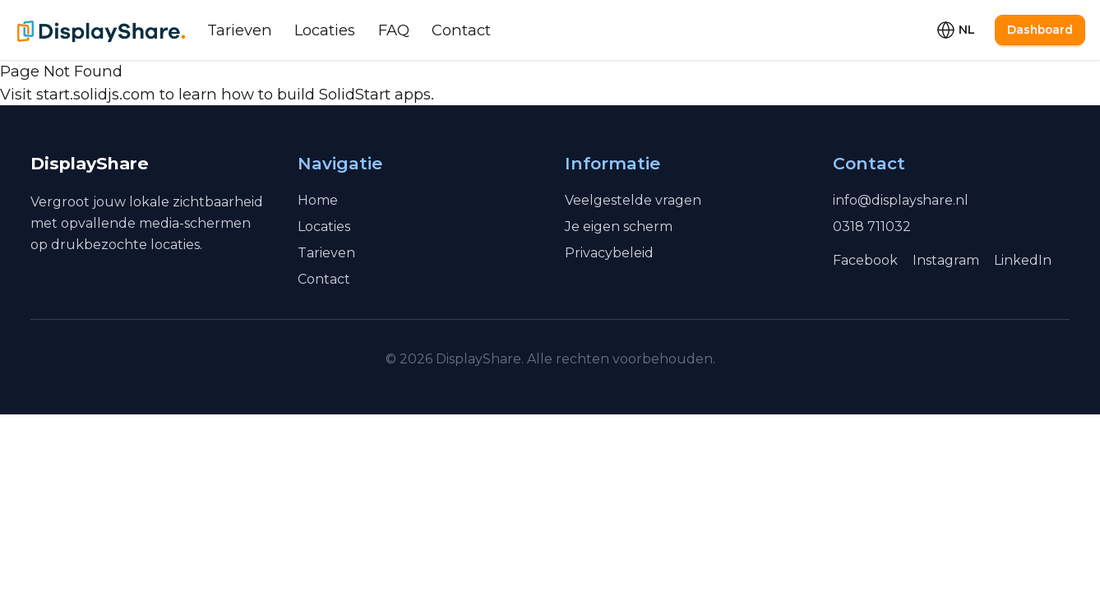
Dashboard (1040, 29)
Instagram (946, 260)
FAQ (393, 30)
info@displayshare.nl (900, 200)
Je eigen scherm (618, 226)
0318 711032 (872, 226)
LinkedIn (1022, 260)
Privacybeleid (609, 253)
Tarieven (239, 30)
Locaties (324, 30)
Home (318, 200)
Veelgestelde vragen (633, 200)
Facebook (865, 260)
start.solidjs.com (95, 94)
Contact (461, 30)
